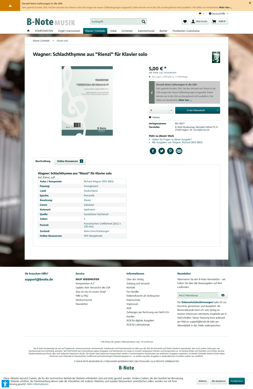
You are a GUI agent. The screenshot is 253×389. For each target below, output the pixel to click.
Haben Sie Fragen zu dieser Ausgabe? (170, 139)
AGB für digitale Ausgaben (140, 320)
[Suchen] (143, 21)
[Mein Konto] (199, 21)
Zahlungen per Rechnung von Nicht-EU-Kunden (148, 314)
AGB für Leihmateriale (138, 324)
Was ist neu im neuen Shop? (91, 291)
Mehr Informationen (38, 384)
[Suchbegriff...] (118, 21)
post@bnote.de (201, 129)
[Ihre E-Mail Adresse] (197, 295)
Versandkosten (147, 342)
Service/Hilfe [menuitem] (217, 13)
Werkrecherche (84, 299)
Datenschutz (133, 299)
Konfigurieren (237, 381)
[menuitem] (118, 21)
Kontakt (130, 287)
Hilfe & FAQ (82, 295)
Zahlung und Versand (137, 283)
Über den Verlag (135, 279)
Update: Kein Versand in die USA (93, 287)
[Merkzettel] (185, 21)
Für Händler (132, 291)
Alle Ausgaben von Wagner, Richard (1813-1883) (175, 142)
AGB (128, 308)
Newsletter (82, 303)
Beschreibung (43, 161)
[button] (5, 383)
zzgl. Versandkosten (167, 72)
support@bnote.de (39, 279)
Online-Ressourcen (70, 161)
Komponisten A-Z (85, 283)
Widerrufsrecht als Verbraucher (143, 295)
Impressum (132, 303)
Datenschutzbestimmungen (197, 302)
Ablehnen (202, 381)
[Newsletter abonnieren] (223, 295)
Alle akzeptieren (219, 381)
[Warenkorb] (219, 21)
